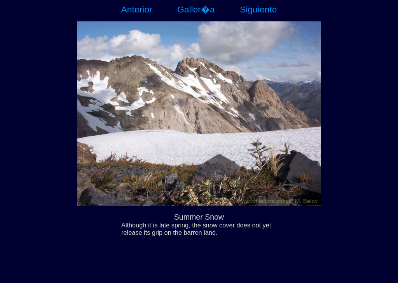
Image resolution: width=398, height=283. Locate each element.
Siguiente (258, 9)
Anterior (136, 9)
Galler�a (196, 9)
